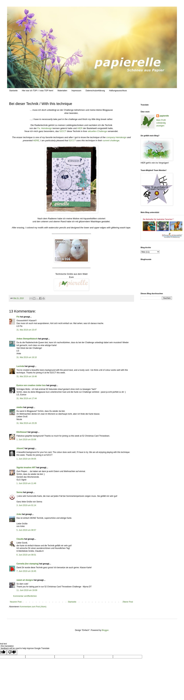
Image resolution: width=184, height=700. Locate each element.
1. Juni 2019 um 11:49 (26, 483)
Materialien (62, 90)
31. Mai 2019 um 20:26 (26, 423)
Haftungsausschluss (118, 90)
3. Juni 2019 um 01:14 (26, 505)
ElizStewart (21, 432)
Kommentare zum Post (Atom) (33, 606)
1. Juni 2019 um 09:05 (26, 459)
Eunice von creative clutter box (31, 385)
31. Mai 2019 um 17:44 (26, 398)
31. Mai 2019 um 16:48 (26, 376)
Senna (19, 492)
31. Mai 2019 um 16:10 (26, 357)
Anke (18, 514)
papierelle (164, 116)
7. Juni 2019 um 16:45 (26, 571)
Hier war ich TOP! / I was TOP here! (37, 90)
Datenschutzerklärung (95, 90)
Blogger (105, 630)
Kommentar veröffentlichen (25, 596)
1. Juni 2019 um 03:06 (26, 439)
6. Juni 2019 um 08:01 (26, 555)
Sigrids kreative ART (26, 467)
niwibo (19, 407)
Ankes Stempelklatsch (26, 339)
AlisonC (20, 448)
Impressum (76, 90)
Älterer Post (128, 602)
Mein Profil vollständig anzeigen (161, 123)
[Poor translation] (12, 652)
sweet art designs (24, 580)
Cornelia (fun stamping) (27, 564)
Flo (17, 317)
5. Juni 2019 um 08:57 (26, 530)
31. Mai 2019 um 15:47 (26, 330)
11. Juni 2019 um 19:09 (26, 590)
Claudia (20, 539)
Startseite (13, 90)
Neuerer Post (16, 602)
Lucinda (20, 366)
